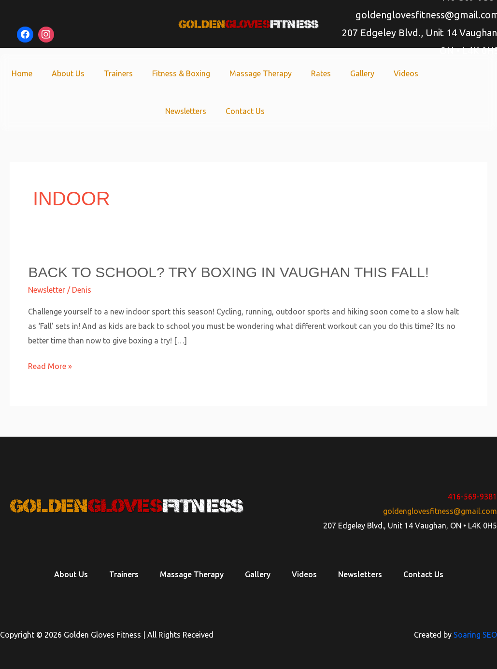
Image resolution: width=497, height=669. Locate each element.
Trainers (118, 73)
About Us (68, 73)
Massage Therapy (260, 73)
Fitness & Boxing (181, 73)
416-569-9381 (472, 496)
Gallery (362, 73)
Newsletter (46, 289)
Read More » (50, 366)
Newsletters (185, 111)
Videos (406, 73)
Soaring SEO (475, 634)
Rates (321, 73)
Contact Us (245, 111)
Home (22, 73)
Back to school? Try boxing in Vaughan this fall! (228, 272)
